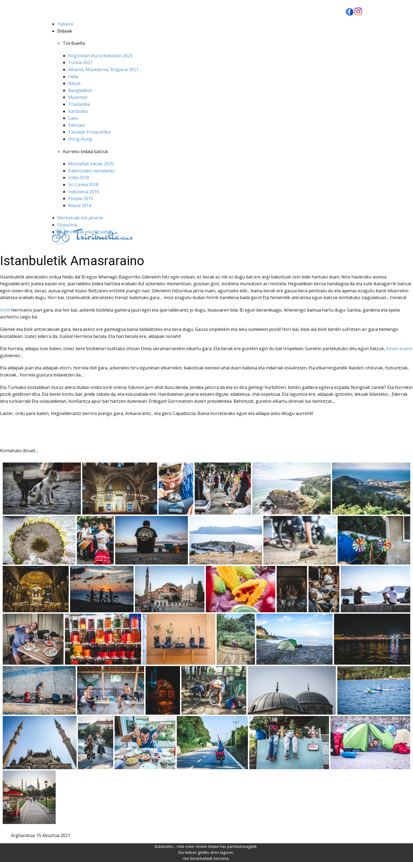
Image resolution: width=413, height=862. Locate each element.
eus (103, 236)
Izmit (5, 310)
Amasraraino (399, 348)
